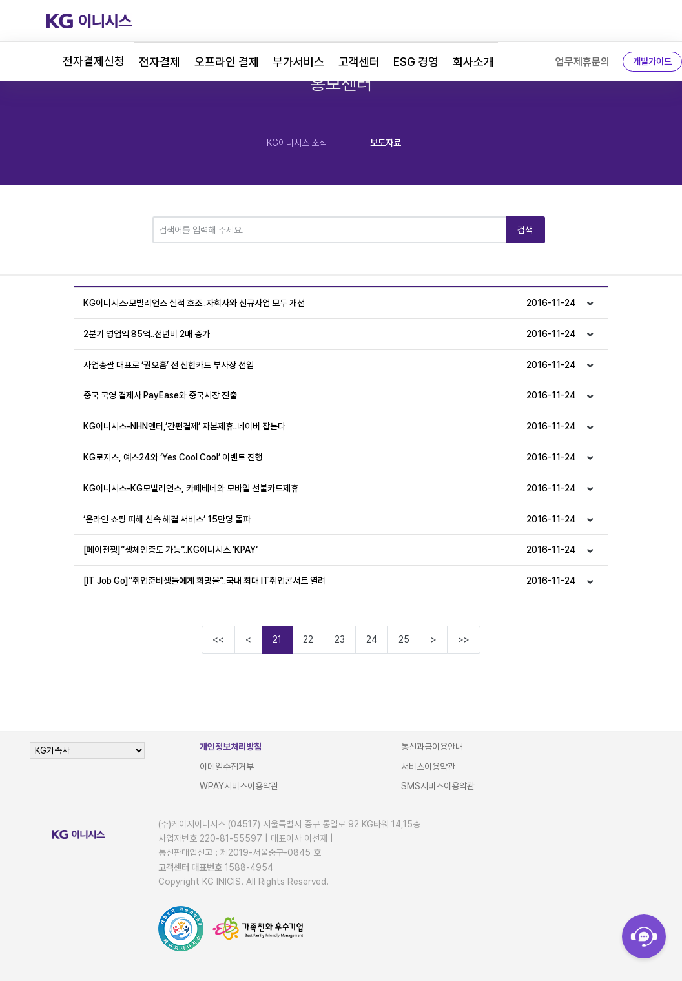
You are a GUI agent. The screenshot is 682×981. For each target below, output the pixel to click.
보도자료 (385, 143)
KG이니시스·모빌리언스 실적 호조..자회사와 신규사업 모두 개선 (329, 303)
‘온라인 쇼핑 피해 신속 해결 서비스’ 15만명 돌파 (329, 519)
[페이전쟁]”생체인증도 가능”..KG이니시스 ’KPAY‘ (329, 549)
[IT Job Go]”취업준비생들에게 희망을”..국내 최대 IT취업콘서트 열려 (329, 580)
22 (308, 639)
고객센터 (359, 61)
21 (277, 639)
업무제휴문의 (582, 62)
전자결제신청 (94, 61)
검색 (525, 230)
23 (340, 639)
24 (371, 639)
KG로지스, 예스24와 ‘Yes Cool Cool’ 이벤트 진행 (329, 457)
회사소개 (473, 61)
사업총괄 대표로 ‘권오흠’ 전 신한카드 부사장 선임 (329, 365)
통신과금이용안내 (432, 746)
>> (464, 639)
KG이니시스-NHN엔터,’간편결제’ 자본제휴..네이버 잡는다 (329, 426)
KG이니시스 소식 (297, 143)
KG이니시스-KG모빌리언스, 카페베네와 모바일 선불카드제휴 (329, 488)
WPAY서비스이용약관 (239, 786)
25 (403, 639)
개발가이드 (652, 61)
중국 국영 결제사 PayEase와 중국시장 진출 (329, 395)
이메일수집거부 (227, 766)
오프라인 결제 (226, 61)
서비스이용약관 (428, 766)
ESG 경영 (416, 61)
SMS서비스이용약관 (438, 786)
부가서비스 (298, 61)
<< (218, 639)
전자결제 (159, 61)
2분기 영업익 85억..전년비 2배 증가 (329, 334)
